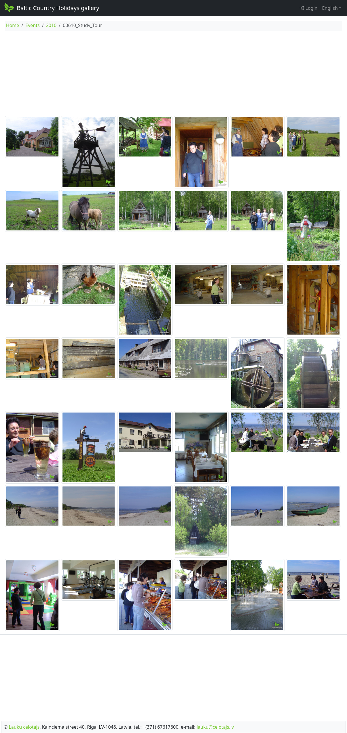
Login (308, 8)
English (329, 8)
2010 (51, 25)
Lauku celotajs (24, 727)
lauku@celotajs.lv (215, 727)
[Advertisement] (173, 74)
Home (12, 25)
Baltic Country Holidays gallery (51, 7)
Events (32, 25)
